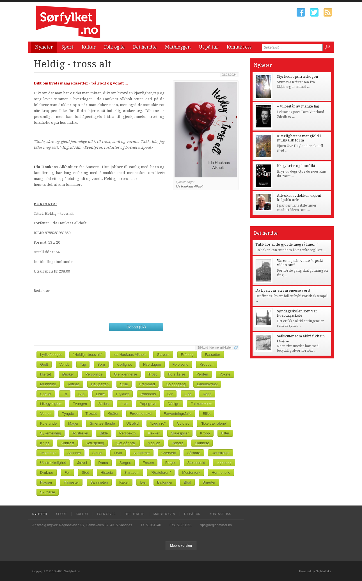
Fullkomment (201, 404)
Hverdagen (152, 364)
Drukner (46, 472)
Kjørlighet (124, 364)
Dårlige (173, 404)
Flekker (154, 433)
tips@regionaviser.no (216, 525)
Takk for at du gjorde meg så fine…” (286, 244)
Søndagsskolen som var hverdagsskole (297, 313)
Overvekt (168, 453)
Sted (85, 472)
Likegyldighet (50, 404)
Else (187, 394)
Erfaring (187, 355)
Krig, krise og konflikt (296, 166)
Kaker (124, 482)
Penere (178, 443)
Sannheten (99, 482)
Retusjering (95, 443)
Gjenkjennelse (125, 374)
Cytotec (183, 423)
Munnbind (48, 384)
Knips (44, 443)
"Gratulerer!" (161, 472)
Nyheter (44, 47)
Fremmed (147, 384)
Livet (124, 404)
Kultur (89, 47)
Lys (143, 482)
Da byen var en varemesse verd (282, 290)
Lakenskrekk (207, 384)
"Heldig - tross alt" (87, 355)
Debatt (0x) (136, 327)
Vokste (224, 374)
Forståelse (176, 374)
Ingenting (224, 463)
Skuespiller (180, 433)
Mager (73, 423)
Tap (83, 364)
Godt (44, 364)
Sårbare (193, 453)
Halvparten (100, 384)
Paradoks (148, 394)
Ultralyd (132, 423)
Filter (225, 433)
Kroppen (207, 364)
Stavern (163, 355)
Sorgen (125, 463)
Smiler (97, 453)
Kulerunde (48, 423)
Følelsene (180, 364)
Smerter (209, 482)
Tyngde (68, 413)
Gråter (113, 413)
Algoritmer (141, 453)
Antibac (74, 384)
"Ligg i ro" (158, 423)
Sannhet (74, 453)
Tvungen (80, 404)
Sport (67, 47)
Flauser (46, 482)
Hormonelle (221, 472)
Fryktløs (122, 394)
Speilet (45, 394)
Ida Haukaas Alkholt (129, 355)
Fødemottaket (141, 413)
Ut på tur (208, 47)
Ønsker (68, 374)
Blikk (206, 413)
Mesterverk (191, 472)
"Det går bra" (125, 443)
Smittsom (131, 472)
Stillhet (103, 404)
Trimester (71, 482)
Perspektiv (127, 433)
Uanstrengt (221, 453)
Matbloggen (178, 47)
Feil (67, 472)
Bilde (104, 433)
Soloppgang (175, 384)
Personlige (93, 374)
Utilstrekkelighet (53, 463)
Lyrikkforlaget (51, 355)
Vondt (64, 364)
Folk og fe (114, 47)
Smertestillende (102, 423)
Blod (187, 482)
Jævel (82, 463)
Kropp (205, 433)
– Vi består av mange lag (298, 106)
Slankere (202, 443)
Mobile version (181, 546)
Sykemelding (50, 433)
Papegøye (148, 404)
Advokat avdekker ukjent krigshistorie (299, 197)
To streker (80, 433)
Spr (170, 394)
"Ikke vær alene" (214, 423)
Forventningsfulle (177, 413)
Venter (45, 413)
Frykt (118, 453)
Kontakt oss (239, 47)
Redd (207, 394)
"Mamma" (48, 453)
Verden (202, 374)
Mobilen (154, 443)
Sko (81, 394)
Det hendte (145, 47)
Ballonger (165, 482)
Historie (106, 472)
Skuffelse (47, 492)
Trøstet (91, 413)
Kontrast (67, 443)
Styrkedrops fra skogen (297, 76)
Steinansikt (196, 463)
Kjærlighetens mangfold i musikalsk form (299, 138)
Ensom (148, 463)
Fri (65, 394)
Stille (124, 384)
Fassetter (212, 355)
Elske (100, 394)
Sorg (101, 364)
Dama (103, 463)
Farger (170, 463)
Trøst (152, 374)
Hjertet (45, 374)
